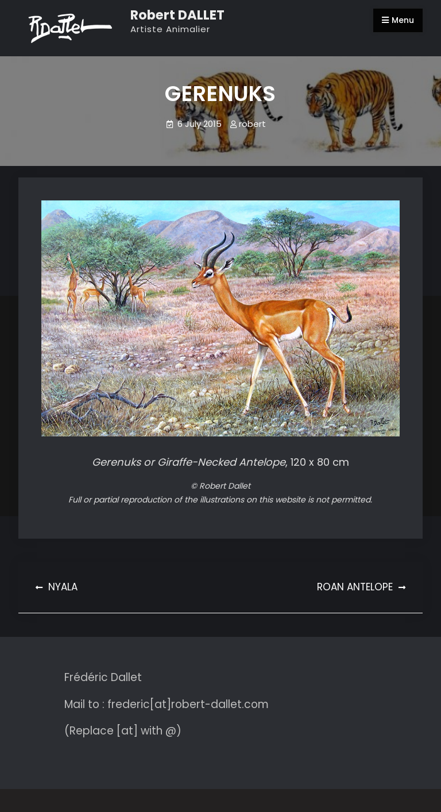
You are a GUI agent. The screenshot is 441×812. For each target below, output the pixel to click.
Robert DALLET (177, 15)
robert (252, 124)
